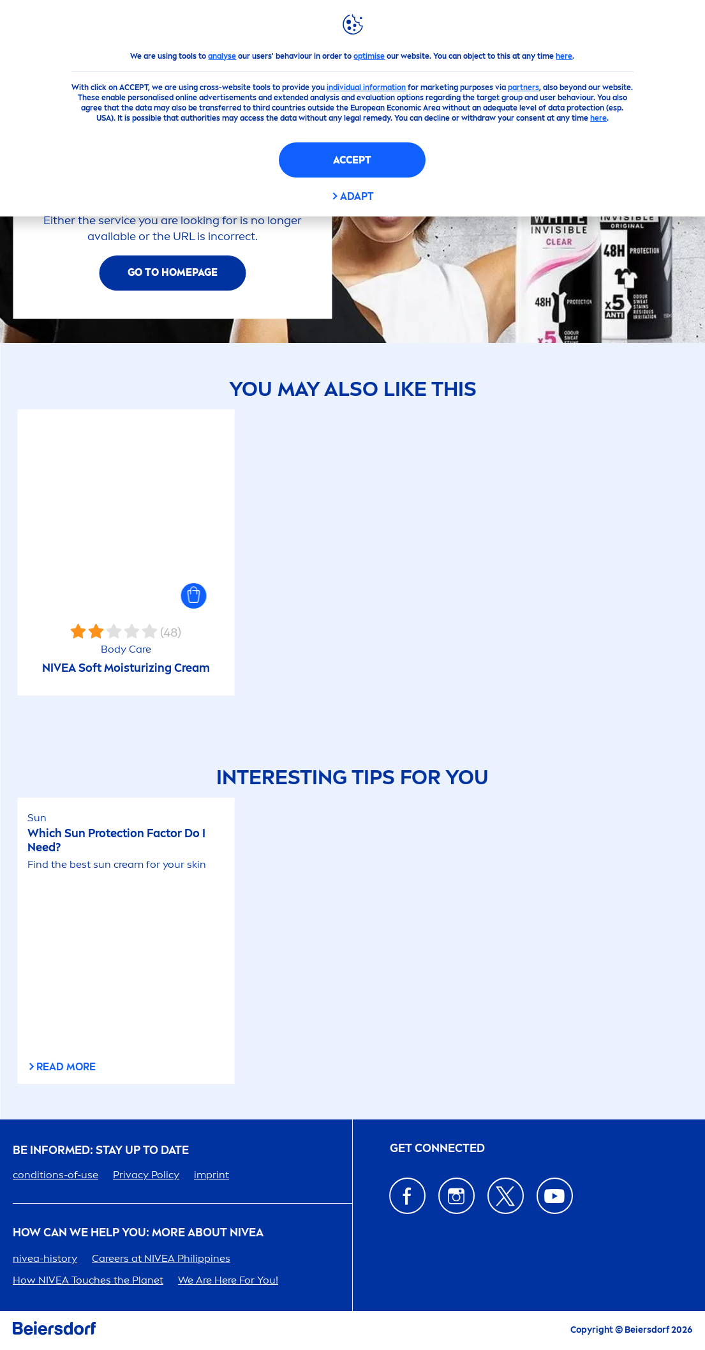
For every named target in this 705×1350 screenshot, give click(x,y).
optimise (369, 56)
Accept (352, 160)
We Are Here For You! (228, 1280)
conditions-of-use (55, 1175)
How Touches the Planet (88, 1280)
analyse (222, 56)
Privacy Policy (146, 1175)
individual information (366, 87)
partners (523, 87)
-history (45, 1258)
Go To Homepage (173, 272)
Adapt (357, 196)
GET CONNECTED (437, 1148)
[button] (194, 596)
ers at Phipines (161, 1258)
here (564, 56)
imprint (211, 1175)
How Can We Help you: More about (138, 1233)
